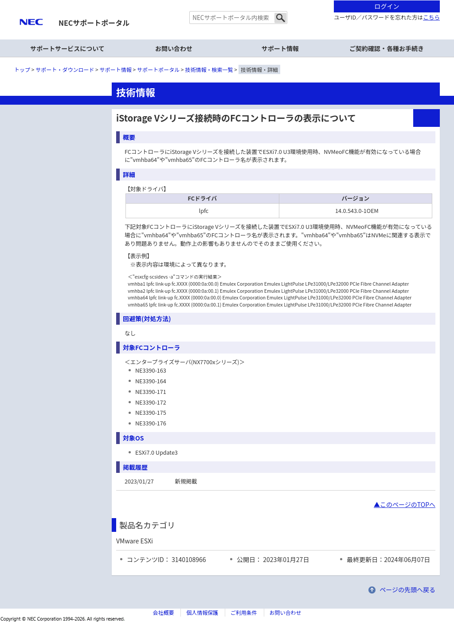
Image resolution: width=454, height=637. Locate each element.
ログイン (387, 6)
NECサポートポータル (94, 22)
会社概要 (163, 612)
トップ (22, 69)
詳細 (129, 174)
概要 (129, 137)
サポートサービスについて (67, 48)
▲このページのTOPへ (404, 504)
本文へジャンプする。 (227, 0)
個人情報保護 (202, 612)
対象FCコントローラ (151, 347)
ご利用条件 (244, 612)
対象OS (133, 437)
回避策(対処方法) (147, 318)
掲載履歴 (135, 467)
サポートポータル (158, 69)
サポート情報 (280, 48)
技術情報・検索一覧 (209, 69)
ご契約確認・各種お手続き (386, 48)
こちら (431, 17)
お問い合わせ (173, 48)
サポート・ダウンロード (64, 69)
